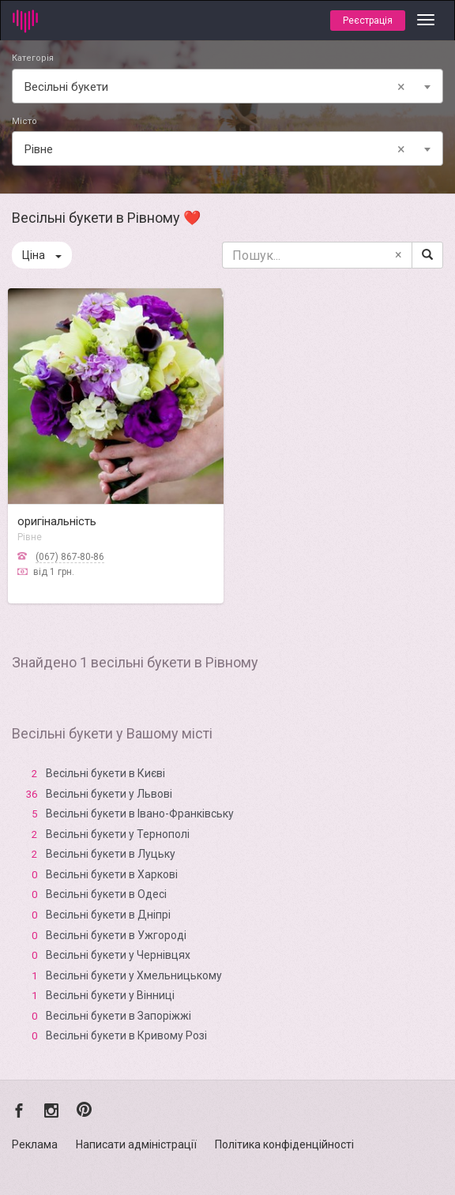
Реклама (35, 1144)
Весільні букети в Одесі (106, 894)
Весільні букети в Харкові (112, 874)
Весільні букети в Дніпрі (108, 914)
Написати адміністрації (136, 1144)
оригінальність (56, 521)
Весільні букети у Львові (109, 793)
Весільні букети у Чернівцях (118, 955)
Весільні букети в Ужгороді (116, 935)
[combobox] (227, 86)
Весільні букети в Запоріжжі (118, 1015)
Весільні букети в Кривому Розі (126, 1035)
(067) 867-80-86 (70, 556)
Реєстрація (368, 20)
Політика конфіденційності (284, 1144)
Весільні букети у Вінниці (110, 995)
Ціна (42, 255)
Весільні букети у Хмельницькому (134, 975)
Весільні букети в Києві (105, 773)
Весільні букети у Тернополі (118, 834)
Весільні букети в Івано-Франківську (140, 813)
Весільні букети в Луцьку (110, 853)
